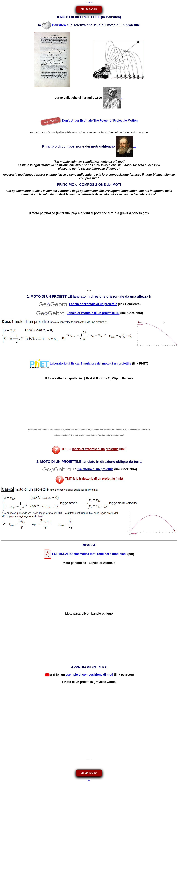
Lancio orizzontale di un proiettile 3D (93, 313)
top (89, 780)
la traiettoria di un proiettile (95, 478)
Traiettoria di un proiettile (95, 469)
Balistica (59, 25)
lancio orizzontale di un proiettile (95, 449)
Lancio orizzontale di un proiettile (93, 304)
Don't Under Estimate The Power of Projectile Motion (89, 120)
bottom (89, 2)
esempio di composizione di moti (89, 674)
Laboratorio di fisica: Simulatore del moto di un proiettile (90, 363)
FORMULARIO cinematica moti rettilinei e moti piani (89, 554)
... (113, 97)
